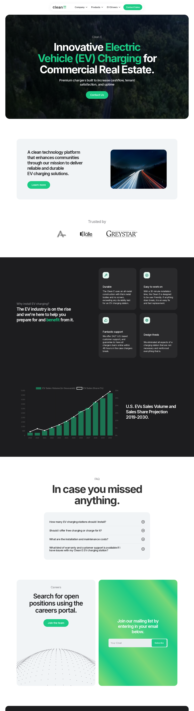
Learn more (39, 184)
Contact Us (97, 95)
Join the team (56, 623)
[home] (59, 7)
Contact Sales (133, 7)
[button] (80, 7)
